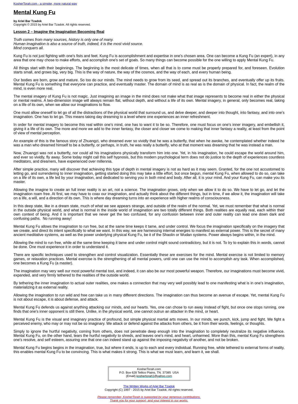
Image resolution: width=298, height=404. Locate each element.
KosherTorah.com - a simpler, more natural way (45, 3)
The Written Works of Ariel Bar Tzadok (149, 386)
